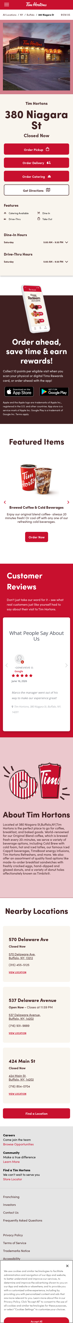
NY (21, 14)
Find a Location (36, 1113)
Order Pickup (36, 149)
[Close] (67, 1266)
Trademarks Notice (16, 1251)
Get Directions (36, 190)
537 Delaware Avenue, (24, 1016)
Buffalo (30, 14)
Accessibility (11, 1258)
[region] (36, 1291)
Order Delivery (37, 163)
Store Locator (12, 1179)
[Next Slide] (68, 502)
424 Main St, (21, 1077)
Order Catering (36, 176)
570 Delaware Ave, (22, 956)
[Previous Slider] (5, 502)
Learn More (11, 1162)
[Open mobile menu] (6, 5)
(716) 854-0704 (19, 1086)
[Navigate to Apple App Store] (19, 392)
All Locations (9, 14)
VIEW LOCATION (17, 972)
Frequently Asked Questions (22, 1220)
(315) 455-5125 (19, 965)
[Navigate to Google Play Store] (54, 392)
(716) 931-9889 (19, 1026)
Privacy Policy (13, 1235)
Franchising (11, 1197)
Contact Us (10, 1212)
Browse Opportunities (18, 1144)
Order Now (37, 537)
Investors (9, 1204)
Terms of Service (14, 1243)
